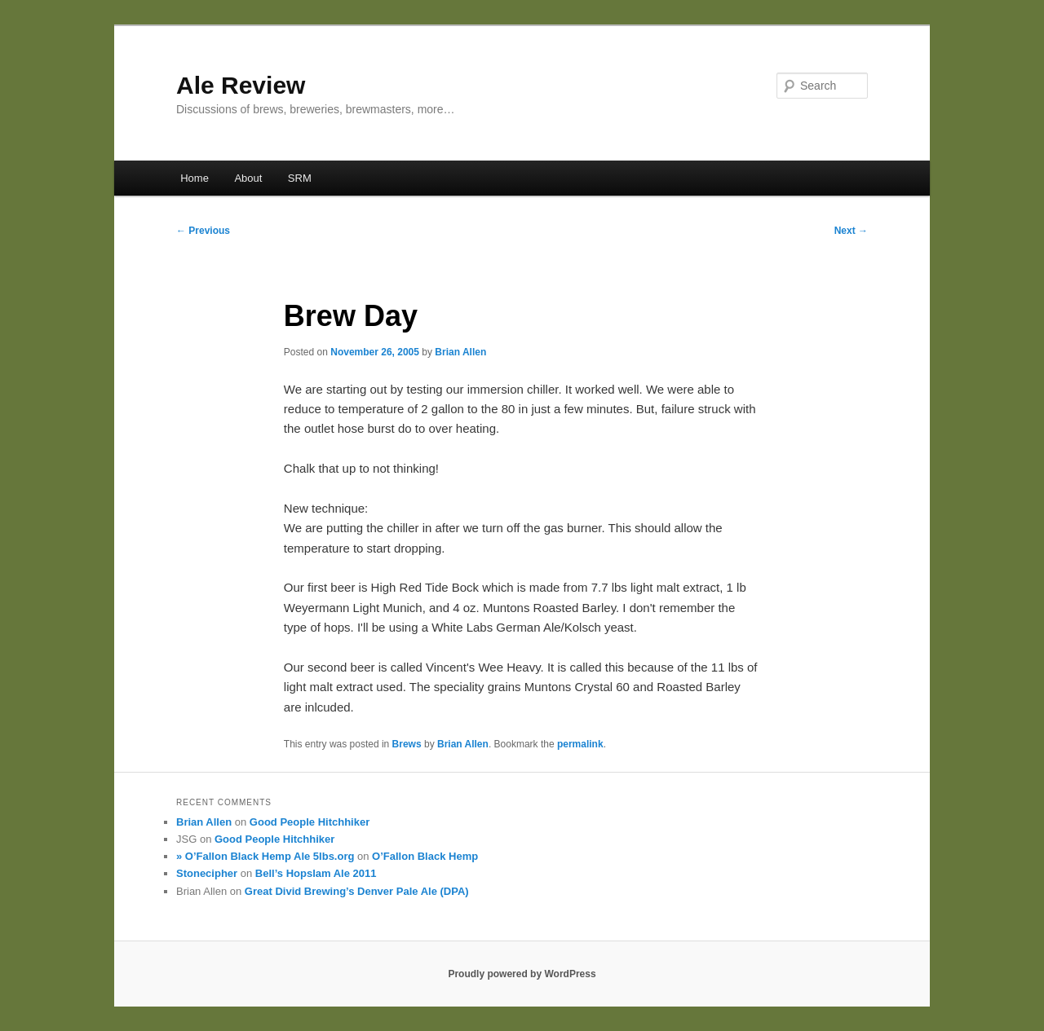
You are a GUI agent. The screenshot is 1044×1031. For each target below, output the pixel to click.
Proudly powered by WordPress (521, 974)
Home (194, 178)
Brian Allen (460, 352)
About (248, 178)
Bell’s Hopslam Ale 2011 (316, 873)
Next (851, 230)
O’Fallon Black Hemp (425, 856)
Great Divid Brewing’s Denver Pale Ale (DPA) (357, 891)
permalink (580, 744)
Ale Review (240, 85)
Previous (203, 230)
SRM (300, 178)
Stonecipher (206, 873)
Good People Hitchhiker (309, 822)
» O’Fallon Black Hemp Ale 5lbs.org (265, 856)
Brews (407, 744)
